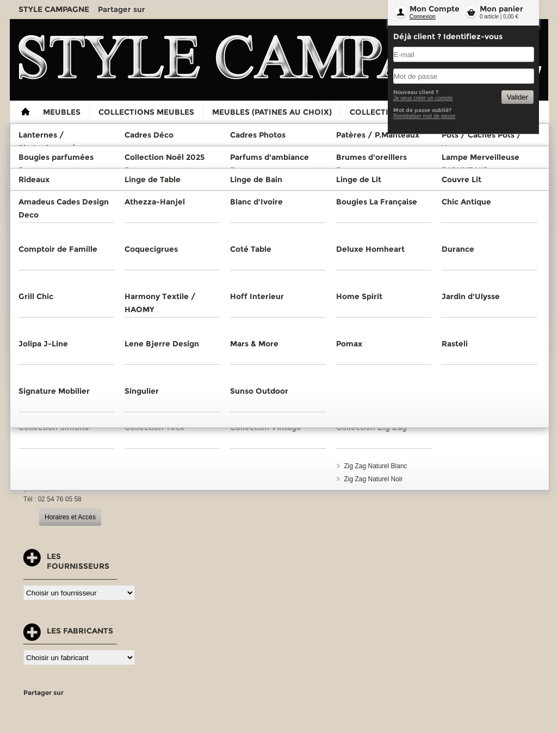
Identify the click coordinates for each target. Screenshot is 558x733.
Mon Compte (435, 9)
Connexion (423, 17)
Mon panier (501, 9)
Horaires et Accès (70, 517)
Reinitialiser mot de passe (424, 116)
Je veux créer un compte (423, 98)
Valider (517, 97)
